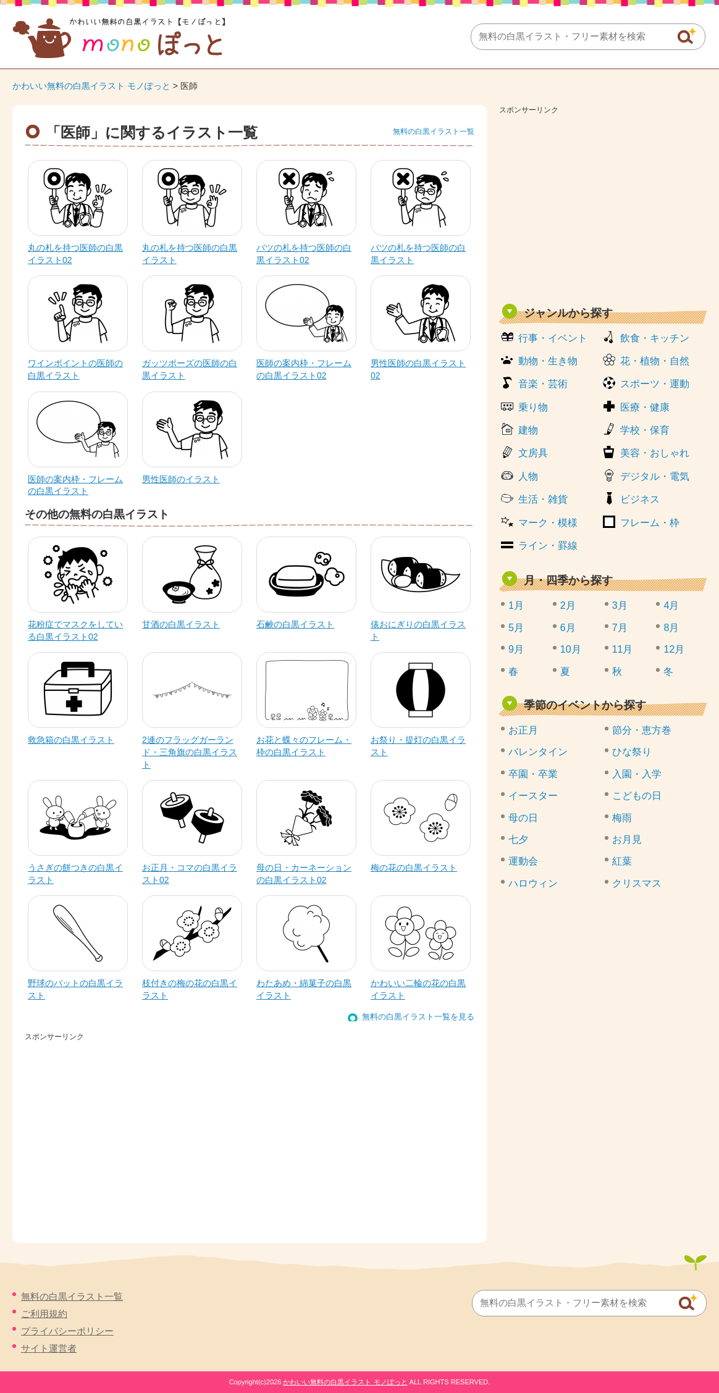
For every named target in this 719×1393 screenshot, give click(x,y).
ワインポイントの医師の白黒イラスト (75, 369)
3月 (620, 605)
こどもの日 (637, 795)
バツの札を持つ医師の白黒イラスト (418, 254)
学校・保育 (645, 430)
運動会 (523, 861)
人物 (528, 476)
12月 (673, 649)
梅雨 (622, 818)
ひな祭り (632, 752)
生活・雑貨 (543, 499)
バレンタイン (538, 752)
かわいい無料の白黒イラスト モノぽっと (91, 86)
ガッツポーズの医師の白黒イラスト (189, 369)
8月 (671, 627)
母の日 (523, 818)
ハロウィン (533, 883)
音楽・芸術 (543, 384)
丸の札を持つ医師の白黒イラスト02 (75, 254)
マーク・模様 (548, 522)
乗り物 (533, 407)
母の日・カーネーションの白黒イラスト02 (303, 874)
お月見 (627, 839)
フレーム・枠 (649, 522)
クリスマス (637, 883)
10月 (570, 649)
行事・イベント (552, 338)
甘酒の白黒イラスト (181, 624)
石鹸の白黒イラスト (295, 624)
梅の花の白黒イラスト (414, 867)
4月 (671, 605)
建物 (528, 430)
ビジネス (640, 499)
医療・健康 (645, 407)
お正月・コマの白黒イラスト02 (189, 874)
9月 (516, 649)
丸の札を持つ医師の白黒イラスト (189, 254)
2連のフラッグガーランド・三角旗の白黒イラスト (189, 752)
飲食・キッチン (654, 338)
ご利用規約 (44, 1313)
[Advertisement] (603, 205)
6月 (568, 627)
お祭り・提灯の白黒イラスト (418, 746)
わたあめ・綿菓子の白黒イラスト (303, 989)
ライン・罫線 (548, 545)
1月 (516, 605)
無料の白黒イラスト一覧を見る (418, 1016)
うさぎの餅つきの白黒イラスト (75, 874)
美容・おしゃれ (654, 453)
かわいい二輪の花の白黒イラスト (418, 989)
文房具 (533, 453)
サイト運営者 (49, 1348)
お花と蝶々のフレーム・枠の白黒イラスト (303, 746)
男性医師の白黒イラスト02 (418, 369)
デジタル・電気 (654, 476)
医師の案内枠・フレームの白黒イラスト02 (303, 369)
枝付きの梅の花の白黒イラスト (189, 989)
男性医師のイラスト (181, 479)
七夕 (518, 839)
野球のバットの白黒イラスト (75, 989)
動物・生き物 (548, 361)
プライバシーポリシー (67, 1331)
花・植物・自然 (654, 361)
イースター (533, 795)
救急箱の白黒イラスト (71, 740)
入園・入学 (637, 774)
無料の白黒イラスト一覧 (433, 131)
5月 (516, 627)
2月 (568, 605)
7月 (620, 627)
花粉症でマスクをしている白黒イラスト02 (75, 630)
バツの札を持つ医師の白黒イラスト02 (303, 254)
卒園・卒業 (533, 774)
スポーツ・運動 (654, 384)
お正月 (523, 730)
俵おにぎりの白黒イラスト (418, 630)
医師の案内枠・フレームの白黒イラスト (75, 485)
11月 (622, 649)
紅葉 (622, 861)
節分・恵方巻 (641, 730)
